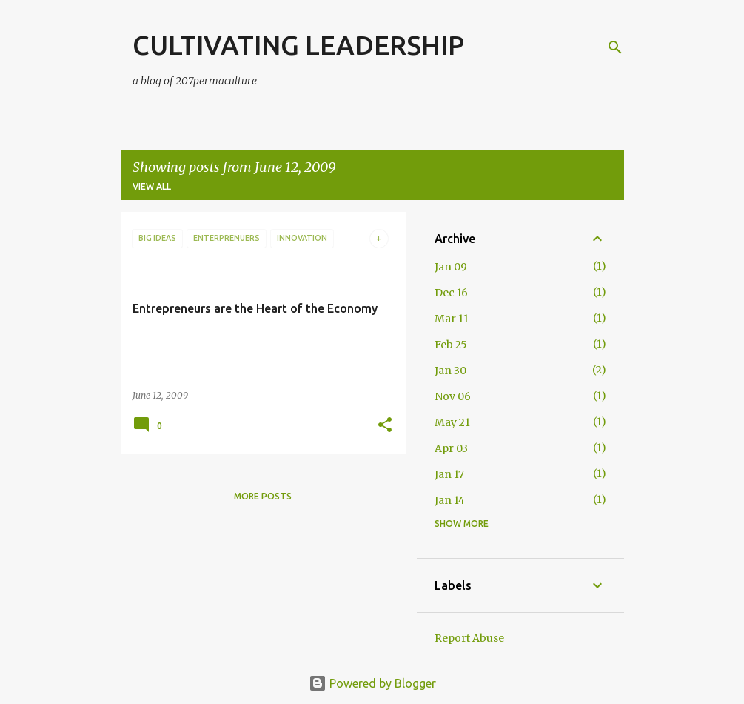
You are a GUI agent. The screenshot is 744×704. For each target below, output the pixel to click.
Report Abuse (469, 638)
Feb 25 (451, 344)
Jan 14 (450, 500)
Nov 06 (453, 396)
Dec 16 (451, 292)
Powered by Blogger (372, 683)
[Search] (615, 47)
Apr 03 (451, 448)
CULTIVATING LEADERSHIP (298, 45)
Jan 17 (449, 474)
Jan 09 (451, 266)
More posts (263, 496)
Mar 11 (452, 318)
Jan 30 (450, 370)
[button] (385, 426)
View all (152, 186)
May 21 (452, 422)
